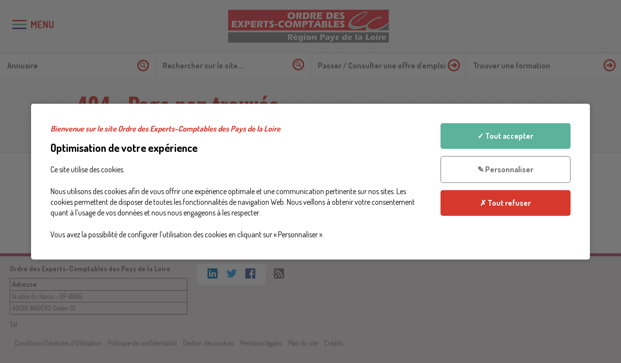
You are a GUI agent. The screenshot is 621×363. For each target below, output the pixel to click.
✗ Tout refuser (505, 202)
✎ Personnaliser (505, 169)
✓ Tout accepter (505, 136)
